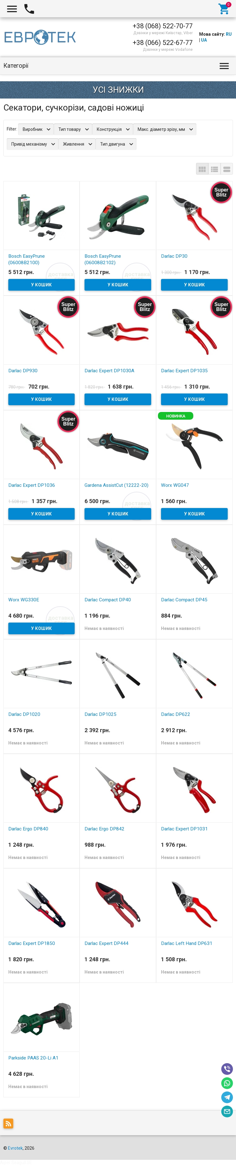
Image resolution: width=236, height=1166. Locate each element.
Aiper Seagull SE (16, 1162)
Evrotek (15, 1148)
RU (229, 34)
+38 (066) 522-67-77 (163, 42)
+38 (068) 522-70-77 (163, 26)
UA (204, 40)
